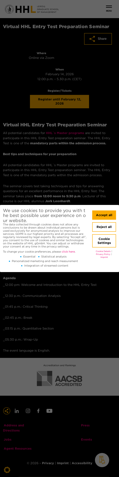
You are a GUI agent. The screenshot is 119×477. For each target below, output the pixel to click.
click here (68, 251)
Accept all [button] (104, 215)
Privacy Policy (103, 254)
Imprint (104, 257)
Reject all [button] (104, 227)
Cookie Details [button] (103, 251)
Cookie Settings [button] (104, 241)
